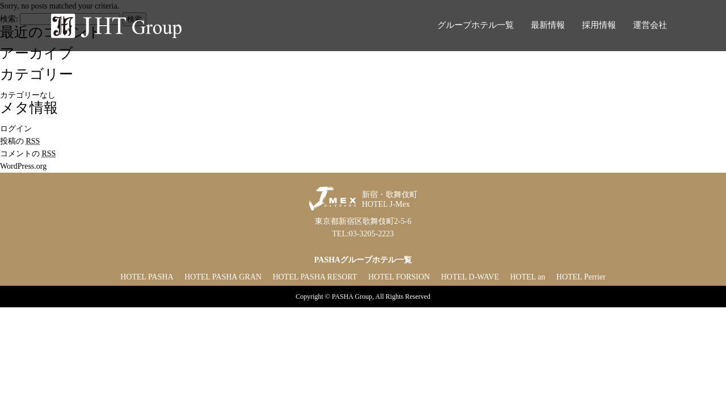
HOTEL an (527, 277)
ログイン (16, 128)
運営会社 (650, 25)
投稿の (20, 141)
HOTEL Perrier (581, 277)
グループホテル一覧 (475, 25)
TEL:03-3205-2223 (363, 233)
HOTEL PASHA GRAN (222, 277)
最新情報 (548, 25)
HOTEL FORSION (399, 277)
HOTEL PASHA (146, 277)
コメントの (28, 153)
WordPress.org (23, 166)
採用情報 (599, 25)
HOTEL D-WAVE (470, 277)
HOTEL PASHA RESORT (315, 277)
